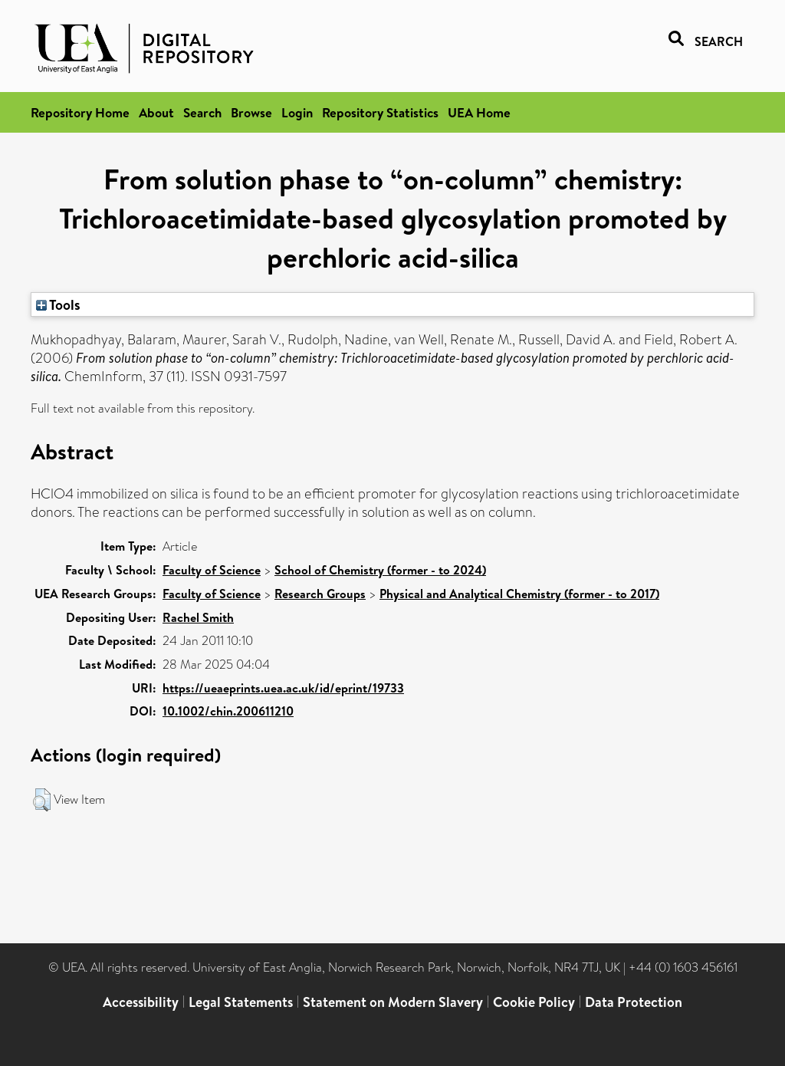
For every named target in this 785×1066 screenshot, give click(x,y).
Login (297, 112)
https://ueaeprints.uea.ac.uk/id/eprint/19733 (283, 687)
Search (202, 112)
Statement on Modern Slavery (393, 1002)
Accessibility (141, 1002)
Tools (58, 304)
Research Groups (320, 593)
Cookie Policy (534, 1002)
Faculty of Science (212, 569)
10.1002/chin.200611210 (228, 710)
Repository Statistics (380, 112)
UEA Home (479, 112)
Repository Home (80, 112)
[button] (42, 799)
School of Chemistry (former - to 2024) (380, 569)
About (156, 112)
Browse (251, 112)
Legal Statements (241, 1002)
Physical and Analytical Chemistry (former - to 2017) (519, 593)
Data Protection (633, 1002)
